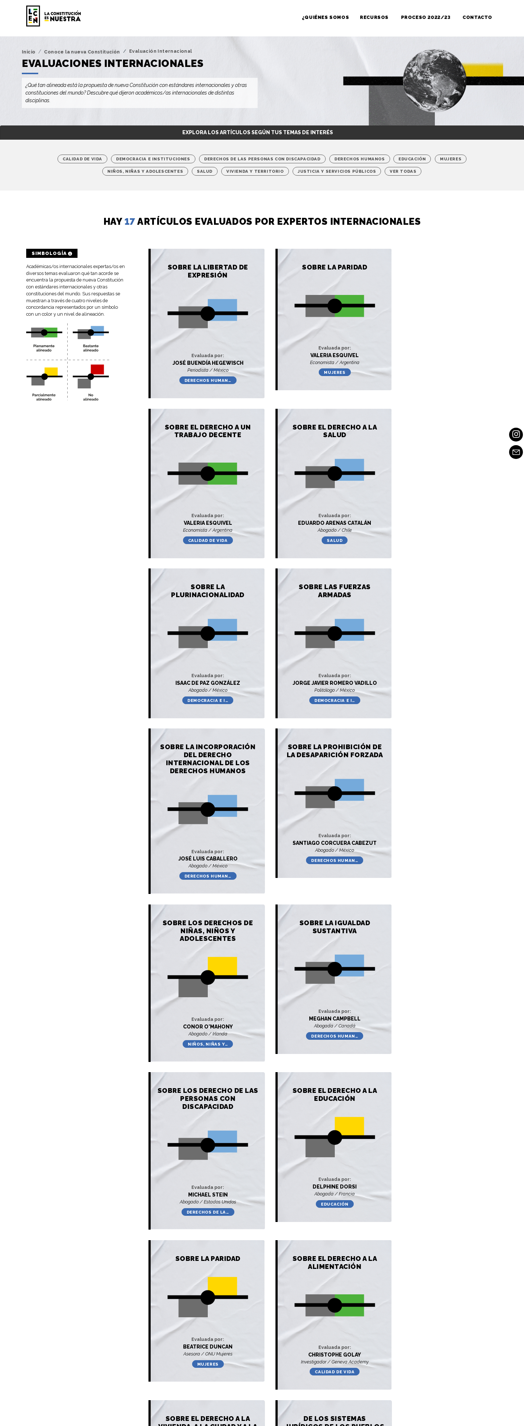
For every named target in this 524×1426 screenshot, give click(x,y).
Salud (205, 171)
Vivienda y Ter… (429, 1025)
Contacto (477, 17)
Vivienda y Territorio (255, 171)
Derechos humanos (359, 158)
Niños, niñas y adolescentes (145, 171)
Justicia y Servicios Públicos (337, 171)
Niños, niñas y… (429, 683)
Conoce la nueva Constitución (82, 52)
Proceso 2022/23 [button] (426, 17)
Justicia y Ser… (201, 1193)
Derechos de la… (315, 859)
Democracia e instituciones (153, 158)
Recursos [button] (375, 17)
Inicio (28, 52)
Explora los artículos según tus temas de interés (257, 132)
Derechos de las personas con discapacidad (262, 158)
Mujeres (450, 158)
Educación (412, 158)
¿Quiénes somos (325, 17)
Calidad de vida (82, 158)
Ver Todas (403, 171)
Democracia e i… (315, 524)
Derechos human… (201, 372)
